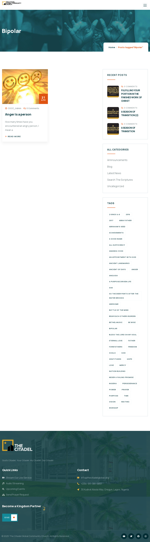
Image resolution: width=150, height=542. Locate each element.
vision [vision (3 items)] (112, 402)
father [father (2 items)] (131, 340)
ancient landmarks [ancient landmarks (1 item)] (119, 263)
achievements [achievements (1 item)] (116, 233)
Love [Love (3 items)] (111, 365)
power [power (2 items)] (112, 389)
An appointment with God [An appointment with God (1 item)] (122, 257)
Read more (13, 136)
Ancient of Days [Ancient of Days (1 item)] (117, 269)
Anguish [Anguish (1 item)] (113, 275)
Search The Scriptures (120, 179)
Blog (109, 166)
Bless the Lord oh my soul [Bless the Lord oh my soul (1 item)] (123, 335)
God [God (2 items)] (123, 353)
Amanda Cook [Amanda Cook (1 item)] (116, 251)
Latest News (114, 173)
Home (112, 47)
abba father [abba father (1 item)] (125, 220)
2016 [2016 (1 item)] (128, 214)
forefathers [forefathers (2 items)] (115, 347)
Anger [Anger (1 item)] (135, 269)
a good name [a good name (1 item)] (115, 239)
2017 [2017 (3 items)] (111, 220)
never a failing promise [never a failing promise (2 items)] (121, 377)
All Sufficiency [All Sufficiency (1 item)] (117, 245)
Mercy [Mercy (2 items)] (123, 365)
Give (7, 517)
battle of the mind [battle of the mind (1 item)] (119, 310)
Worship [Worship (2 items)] (113, 408)
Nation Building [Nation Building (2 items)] (117, 371)
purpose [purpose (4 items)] (113, 396)
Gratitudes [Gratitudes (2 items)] (115, 359)
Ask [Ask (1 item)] (111, 288)
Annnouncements (117, 160)
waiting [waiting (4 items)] (125, 402)
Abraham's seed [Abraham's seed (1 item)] (117, 226)
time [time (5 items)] (126, 396)
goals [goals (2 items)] (112, 353)
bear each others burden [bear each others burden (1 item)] (122, 316)
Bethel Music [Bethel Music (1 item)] (116, 322)
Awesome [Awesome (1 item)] (114, 304)
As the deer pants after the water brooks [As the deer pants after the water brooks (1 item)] (123, 296)
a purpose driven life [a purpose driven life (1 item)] (120, 281)
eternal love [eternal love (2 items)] (115, 340)
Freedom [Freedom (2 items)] (132, 347)
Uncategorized (115, 186)
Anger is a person (18, 114)
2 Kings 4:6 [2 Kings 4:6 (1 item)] (114, 214)
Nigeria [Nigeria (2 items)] (113, 383)
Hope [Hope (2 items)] (129, 359)
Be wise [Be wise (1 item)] (132, 322)
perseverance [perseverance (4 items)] (129, 383)
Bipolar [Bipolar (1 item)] (113, 328)
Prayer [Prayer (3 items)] (125, 389)
